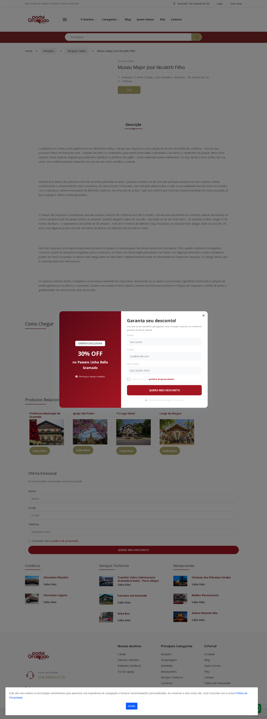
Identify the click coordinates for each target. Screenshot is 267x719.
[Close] (203, 315)
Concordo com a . (153, 379)
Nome (130, 335)
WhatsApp (133, 364)
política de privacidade (161, 379)
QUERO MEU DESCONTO (164, 390)
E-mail (130, 349)
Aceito (131, 706)
